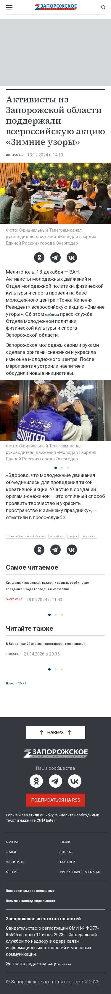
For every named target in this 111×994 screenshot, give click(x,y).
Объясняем (72, 855)
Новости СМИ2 (22, 695)
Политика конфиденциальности (45, 900)
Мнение (14, 865)
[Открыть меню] (9, 7)
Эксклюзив (19, 618)
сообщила (57, 314)
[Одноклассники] (39, 257)
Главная (15, 835)
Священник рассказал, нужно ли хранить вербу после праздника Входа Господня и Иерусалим (53, 601)
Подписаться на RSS (55, 793)
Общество (18, 673)
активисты (88, 537)
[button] (55, 468)
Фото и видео (22, 855)
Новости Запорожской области (39, 537)
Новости (69, 835)
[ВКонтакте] (72, 257)
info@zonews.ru (65, 963)
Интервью (70, 845)
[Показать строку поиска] (103, 7)
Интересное (19, 155)
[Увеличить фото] (55, 193)
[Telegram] (55, 257)
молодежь (39, 547)
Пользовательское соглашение (45, 890)
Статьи (14, 845)
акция (15, 547)
